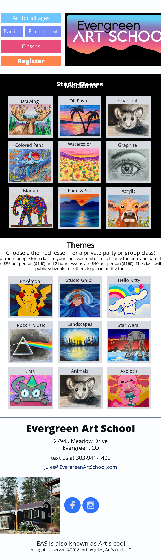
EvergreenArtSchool (83, 466)
